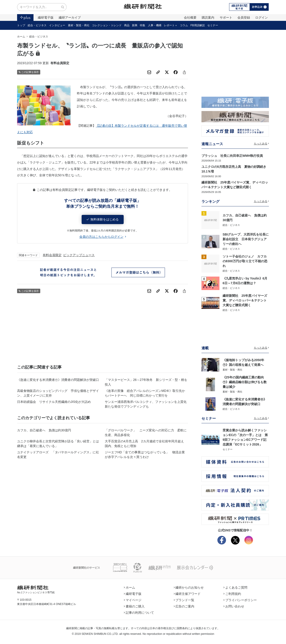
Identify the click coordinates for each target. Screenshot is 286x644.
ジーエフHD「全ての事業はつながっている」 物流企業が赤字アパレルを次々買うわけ (145, 454)
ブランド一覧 (184, 600)
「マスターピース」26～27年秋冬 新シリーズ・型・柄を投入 (146, 382)
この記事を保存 (29, 72)
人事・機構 (154, 25)
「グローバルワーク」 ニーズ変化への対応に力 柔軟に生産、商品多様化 (146, 432)
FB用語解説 (197, 25)
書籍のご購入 (134, 606)
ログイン (261, 17)
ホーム (21, 36)
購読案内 (208, 17)
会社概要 (190, 17)
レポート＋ (170, 25)
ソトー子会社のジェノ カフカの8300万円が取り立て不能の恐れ (245, 261)
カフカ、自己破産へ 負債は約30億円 (44, 430)
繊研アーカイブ (70, 17)
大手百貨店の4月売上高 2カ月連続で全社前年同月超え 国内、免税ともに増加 (146, 443)
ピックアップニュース (79, 255)
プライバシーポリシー (240, 600)
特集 (142, 25)
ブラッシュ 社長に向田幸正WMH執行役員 (232, 155)
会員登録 (243, 17)
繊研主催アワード (187, 594)
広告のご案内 (184, 606)
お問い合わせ (233, 606)
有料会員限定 (52, 255)
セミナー (212, 25)
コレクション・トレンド (107, 25)
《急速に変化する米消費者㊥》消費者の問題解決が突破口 (58, 380)
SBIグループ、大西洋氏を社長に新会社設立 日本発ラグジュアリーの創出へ (246, 239)
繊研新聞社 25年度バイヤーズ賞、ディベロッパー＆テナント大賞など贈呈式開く (245, 300)
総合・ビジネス (37, 25)
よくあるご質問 (235, 587)
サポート (226, 17)
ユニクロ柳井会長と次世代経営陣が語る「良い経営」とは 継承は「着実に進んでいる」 (58, 443)
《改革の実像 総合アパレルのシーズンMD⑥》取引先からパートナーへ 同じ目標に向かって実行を (145, 393)
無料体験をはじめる (103, 219)
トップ (21, 25)
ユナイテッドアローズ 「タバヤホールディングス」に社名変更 (58, 454)
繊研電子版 (46, 17)
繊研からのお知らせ (189, 587)
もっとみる (261, 143)
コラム (184, 25)
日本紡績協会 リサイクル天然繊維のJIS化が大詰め (54, 402)
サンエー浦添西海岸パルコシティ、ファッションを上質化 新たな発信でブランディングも (146, 404)
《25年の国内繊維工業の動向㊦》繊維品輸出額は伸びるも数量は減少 (245, 382)
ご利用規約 (232, 594)
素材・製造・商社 (78, 25)
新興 (134, 25)
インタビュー (57, 25)
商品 (127, 25)
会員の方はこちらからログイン (102, 236)
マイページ (132, 600)
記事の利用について (139, 612)
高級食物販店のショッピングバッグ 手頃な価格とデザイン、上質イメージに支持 (58, 393)
